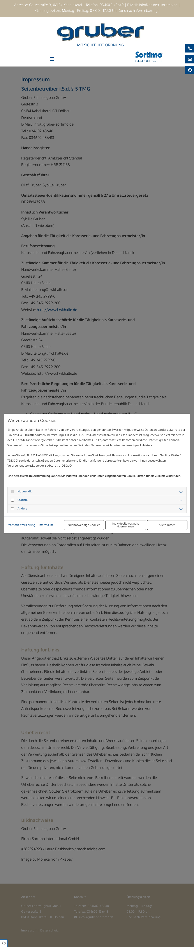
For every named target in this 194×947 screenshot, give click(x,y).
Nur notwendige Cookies (84, 525)
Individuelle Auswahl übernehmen (125, 525)
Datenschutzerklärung (21, 525)
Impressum (46, 525)
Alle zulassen (167, 525)
